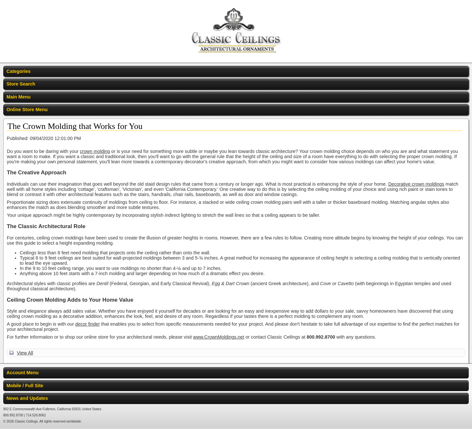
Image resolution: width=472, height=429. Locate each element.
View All (25, 352)
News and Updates (27, 398)
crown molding (95, 151)
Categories (18, 71)
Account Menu (22, 372)
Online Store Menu (27, 109)
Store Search (20, 84)
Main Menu (18, 96)
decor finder (87, 324)
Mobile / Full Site (24, 385)
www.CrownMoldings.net (218, 337)
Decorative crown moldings (416, 184)
